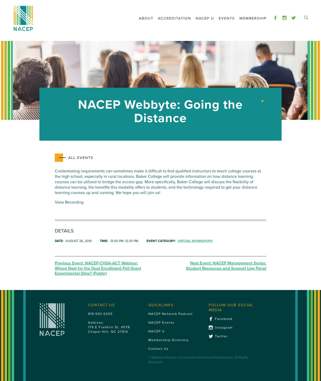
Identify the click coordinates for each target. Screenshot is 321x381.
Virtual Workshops (195, 241)
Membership (253, 18)
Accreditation (174, 18)
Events (227, 18)
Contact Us (158, 349)
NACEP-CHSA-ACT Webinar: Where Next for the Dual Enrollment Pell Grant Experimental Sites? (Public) (98, 268)
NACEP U (205, 18)
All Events (80, 157)
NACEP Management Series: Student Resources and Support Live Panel (226, 266)
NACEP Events (161, 323)
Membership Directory (168, 340)
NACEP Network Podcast (170, 314)
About (146, 18)
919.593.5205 (100, 314)
